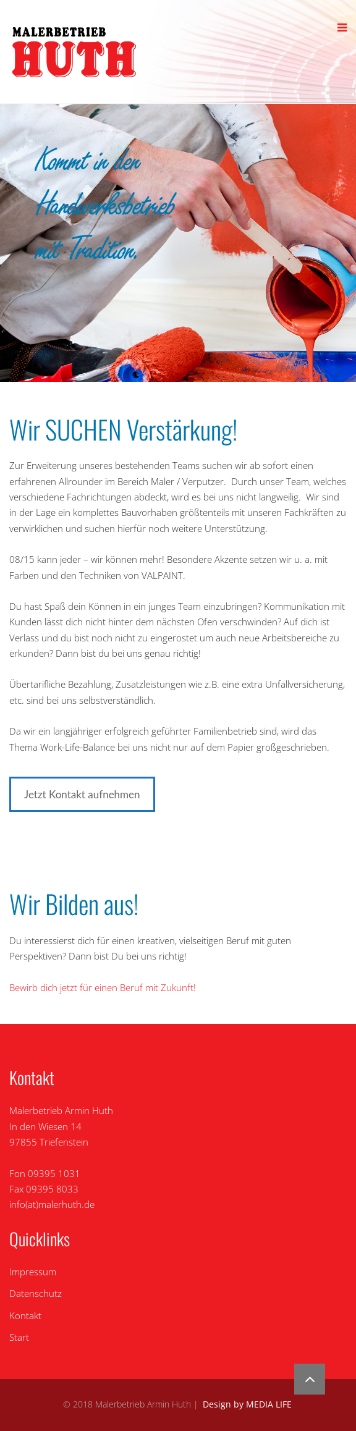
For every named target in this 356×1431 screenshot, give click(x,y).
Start (19, 1337)
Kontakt (25, 1315)
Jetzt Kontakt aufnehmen (82, 794)
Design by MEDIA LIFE (247, 1404)
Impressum (32, 1271)
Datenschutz (35, 1293)
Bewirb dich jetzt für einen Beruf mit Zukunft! (102, 987)
